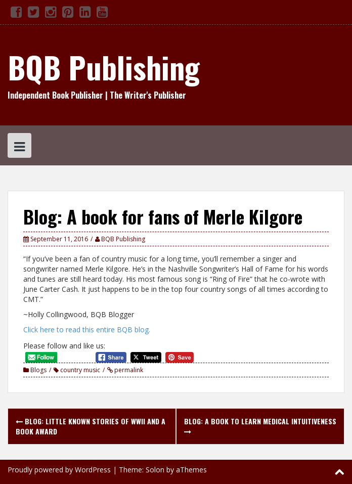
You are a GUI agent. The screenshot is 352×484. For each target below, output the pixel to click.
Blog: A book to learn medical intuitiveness (260, 425)
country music (80, 370)
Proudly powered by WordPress (59, 469)
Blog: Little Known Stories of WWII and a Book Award (90, 426)
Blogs (38, 370)
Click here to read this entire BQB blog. (86, 329)
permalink (128, 370)
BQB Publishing (104, 66)
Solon (155, 469)
